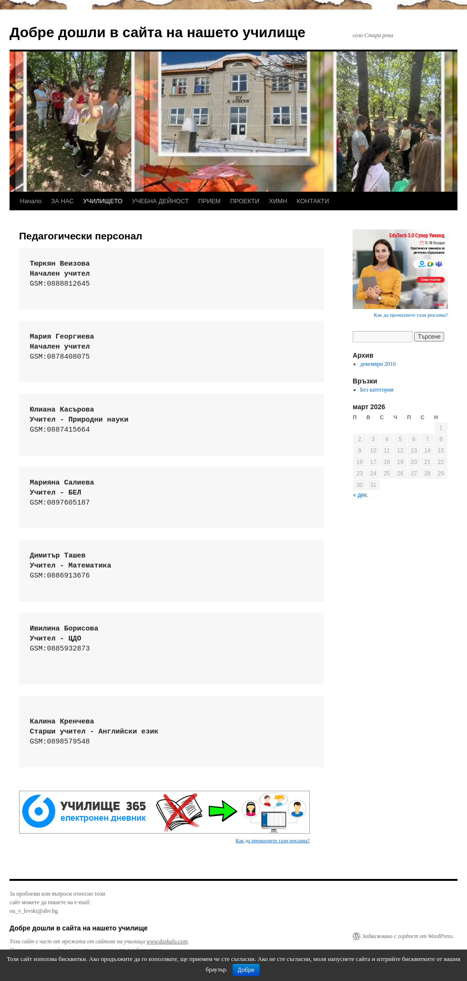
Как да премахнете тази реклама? (272, 840)
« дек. (360, 495)
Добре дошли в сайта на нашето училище (157, 32)
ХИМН (278, 201)
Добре (246, 970)
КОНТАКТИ (313, 201)
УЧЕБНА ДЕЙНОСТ (160, 201)
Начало (30, 201)
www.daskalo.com (166, 941)
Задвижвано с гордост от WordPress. (408, 936)
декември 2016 (378, 364)
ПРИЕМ (209, 201)
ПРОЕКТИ (244, 201)
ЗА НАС (62, 201)
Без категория (377, 389)
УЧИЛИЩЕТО (102, 201)
